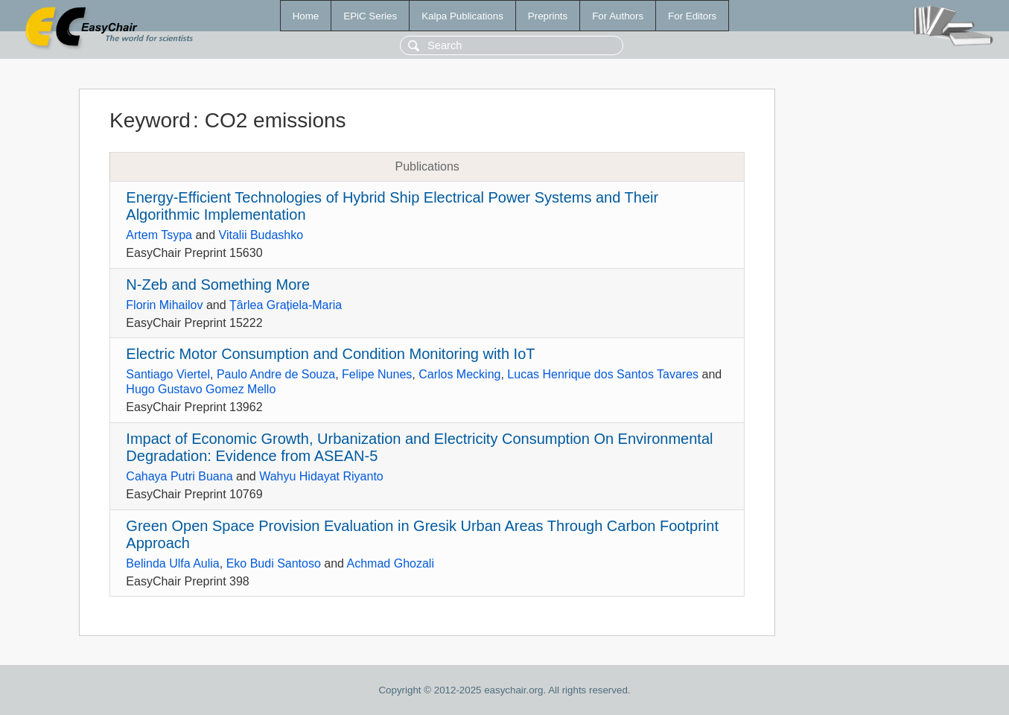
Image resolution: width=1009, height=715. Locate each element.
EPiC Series (370, 16)
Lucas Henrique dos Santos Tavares (602, 374)
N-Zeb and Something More (218, 284)
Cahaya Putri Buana (179, 476)
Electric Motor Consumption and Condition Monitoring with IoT (330, 354)
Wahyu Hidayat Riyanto (321, 476)
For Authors (617, 16)
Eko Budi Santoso (273, 563)
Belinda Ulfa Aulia (172, 563)
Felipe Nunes (377, 374)
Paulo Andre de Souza (276, 374)
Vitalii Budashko (261, 235)
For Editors (692, 16)
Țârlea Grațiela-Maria (285, 305)
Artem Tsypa (159, 235)
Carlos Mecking (459, 374)
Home (306, 16)
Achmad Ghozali (390, 563)
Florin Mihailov (164, 305)
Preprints (547, 16)
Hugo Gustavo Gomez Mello (201, 389)
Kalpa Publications (462, 16)
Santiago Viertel (168, 374)
